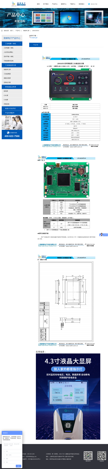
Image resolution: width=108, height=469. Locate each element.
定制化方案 (7, 82)
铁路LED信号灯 (10, 108)
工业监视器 (7, 74)
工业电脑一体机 (10, 43)
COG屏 (6, 95)
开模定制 (6, 104)
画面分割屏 (7, 78)
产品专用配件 (9, 113)
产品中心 (55, 4)
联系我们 (81, 4)
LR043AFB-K (35, 30)
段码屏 (6, 91)
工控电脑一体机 (8, 48)
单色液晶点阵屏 (10, 87)
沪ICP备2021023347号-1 (34, 459)
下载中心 (72, 4)
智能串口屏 (26, 30)
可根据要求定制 (8, 61)
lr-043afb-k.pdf (34, 37)
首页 (38, 4)
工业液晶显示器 (10, 65)
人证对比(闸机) (8, 52)
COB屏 (6, 99)
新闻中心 (63, 4)
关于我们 (46, 4)
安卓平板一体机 (8, 56)
